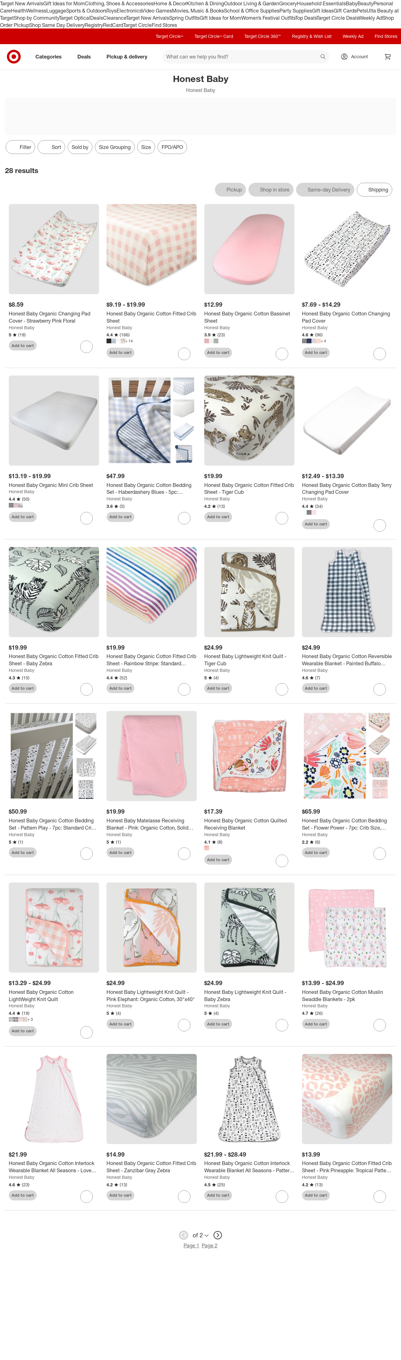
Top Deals (305, 18)
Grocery (288, 3)
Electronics (129, 11)
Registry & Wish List (311, 36)
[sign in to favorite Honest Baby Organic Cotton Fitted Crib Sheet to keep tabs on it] (184, 354)
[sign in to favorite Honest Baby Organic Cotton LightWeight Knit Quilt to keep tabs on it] (86, 1032)
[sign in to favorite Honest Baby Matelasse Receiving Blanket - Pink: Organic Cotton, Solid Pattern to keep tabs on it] (184, 853)
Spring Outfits (184, 18)
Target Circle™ (169, 36)
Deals (96, 18)
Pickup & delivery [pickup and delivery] (129, 57)
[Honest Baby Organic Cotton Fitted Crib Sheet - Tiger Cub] (249, 489)
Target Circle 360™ (262, 36)
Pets (362, 11)
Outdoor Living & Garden (251, 3)
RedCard (113, 25)
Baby (351, 3)
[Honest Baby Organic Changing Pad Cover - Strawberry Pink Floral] (54, 317)
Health (18, 11)
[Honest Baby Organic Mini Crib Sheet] (54, 485)
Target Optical (74, 18)
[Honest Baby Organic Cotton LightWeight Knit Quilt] (54, 996)
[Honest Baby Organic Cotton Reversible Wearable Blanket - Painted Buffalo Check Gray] (347, 660)
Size (146, 147)
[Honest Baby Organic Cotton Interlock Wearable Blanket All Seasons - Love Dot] (54, 1167)
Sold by (80, 147)
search (323, 57)
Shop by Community (36, 18)
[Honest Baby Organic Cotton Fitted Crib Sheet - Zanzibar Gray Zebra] (152, 1167)
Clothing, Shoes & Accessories (119, 3)
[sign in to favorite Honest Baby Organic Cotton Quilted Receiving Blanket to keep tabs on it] (282, 861)
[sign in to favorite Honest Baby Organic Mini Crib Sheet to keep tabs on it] (86, 518)
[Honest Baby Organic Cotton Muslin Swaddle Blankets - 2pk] (347, 996)
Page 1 (191, 1245)
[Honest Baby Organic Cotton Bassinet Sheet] (249, 317)
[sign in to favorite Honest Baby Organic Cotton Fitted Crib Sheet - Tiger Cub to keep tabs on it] (282, 518)
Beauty (365, 3)
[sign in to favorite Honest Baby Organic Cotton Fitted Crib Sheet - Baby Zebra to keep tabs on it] (86, 689)
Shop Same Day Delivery (57, 25)
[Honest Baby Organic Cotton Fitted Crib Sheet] (152, 317)
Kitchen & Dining (205, 3)
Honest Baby (21, 327)
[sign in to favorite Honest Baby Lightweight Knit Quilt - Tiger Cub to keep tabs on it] (282, 689)
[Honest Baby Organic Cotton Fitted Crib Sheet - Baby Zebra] (54, 660)
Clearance (114, 18)
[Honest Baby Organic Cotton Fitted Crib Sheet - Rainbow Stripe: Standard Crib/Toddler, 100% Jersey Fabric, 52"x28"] (152, 660)
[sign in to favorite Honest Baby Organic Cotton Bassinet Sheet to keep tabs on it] (282, 354)
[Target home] (13, 56)
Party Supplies (295, 11)
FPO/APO (172, 147)
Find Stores (164, 25)
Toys (112, 11)
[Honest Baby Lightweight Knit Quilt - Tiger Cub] (249, 660)
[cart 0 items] (388, 57)
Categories (51, 57)
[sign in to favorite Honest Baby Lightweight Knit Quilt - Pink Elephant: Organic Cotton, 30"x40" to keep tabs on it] (184, 1025)
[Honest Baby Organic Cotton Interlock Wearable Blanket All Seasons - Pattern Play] (249, 1167)
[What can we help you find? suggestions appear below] (246, 57)
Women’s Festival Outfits (268, 18)
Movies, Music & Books (198, 11)
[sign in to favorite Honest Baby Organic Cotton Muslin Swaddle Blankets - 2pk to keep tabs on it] (379, 1025)
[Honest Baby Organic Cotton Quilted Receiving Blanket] (249, 824)
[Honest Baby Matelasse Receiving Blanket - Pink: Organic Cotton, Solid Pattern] (152, 824)
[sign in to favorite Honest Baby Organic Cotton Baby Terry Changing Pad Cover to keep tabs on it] (379, 525)
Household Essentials (321, 3)
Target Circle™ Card (214, 36)
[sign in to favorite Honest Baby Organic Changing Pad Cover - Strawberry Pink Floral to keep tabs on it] (86, 346)
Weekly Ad (370, 18)
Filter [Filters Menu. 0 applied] (20, 147)
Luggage (56, 11)
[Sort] (51, 147)
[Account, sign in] (356, 57)
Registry (94, 25)
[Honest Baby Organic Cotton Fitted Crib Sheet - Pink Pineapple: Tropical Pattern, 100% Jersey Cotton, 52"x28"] (347, 1167)
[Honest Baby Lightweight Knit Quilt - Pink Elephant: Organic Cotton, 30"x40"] (152, 996)
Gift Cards (345, 11)
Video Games (157, 11)
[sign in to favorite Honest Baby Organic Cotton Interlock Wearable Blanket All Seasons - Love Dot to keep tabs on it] (86, 1196)
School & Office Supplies (251, 11)
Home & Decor (170, 3)
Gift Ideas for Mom (64, 3)
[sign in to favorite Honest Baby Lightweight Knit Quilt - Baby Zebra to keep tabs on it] (282, 1025)
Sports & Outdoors (86, 11)
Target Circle (137, 25)
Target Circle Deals (337, 18)
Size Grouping (115, 147)
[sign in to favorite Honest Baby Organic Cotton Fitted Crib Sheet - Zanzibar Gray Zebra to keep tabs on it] (184, 1196)
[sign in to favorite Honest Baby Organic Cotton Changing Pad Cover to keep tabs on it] (379, 354)
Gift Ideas (323, 11)
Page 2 (209, 1245)
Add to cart (23, 345)
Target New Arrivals (21, 3)
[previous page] (184, 1235)
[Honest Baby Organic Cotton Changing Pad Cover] (347, 317)
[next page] (218, 1235)
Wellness (36, 11)
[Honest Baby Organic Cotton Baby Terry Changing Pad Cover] (347, 489)
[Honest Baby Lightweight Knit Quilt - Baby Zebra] (249, 996)
